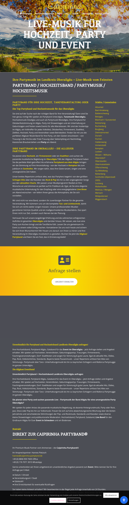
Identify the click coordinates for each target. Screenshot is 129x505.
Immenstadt (100, 145)
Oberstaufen (100, 161)
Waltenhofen (101, 186)
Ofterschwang (101, 167)
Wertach (99, 193)
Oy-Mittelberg (101, 170)
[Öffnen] (124, 500)
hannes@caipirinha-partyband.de (27, 455)
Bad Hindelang (101, 110)
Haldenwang (100, 142)
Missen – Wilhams (103, 154)
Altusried (99, 107)
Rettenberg (100, 174)
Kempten (99, 148)
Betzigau (99, 116)
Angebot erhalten (64, 282)
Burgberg (99, 129)
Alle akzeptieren (111, 495)
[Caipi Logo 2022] (64, 5)
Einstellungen (74, 500)
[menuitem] (25, 14)
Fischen (98, 139)
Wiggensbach (101, 199)
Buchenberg (100, 126)
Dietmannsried (102, 132)
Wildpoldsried (101, 196)
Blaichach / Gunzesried (105, 119)
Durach (98, 135)
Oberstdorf (100, 158)
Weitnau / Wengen (103, 189)
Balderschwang (102, 113)
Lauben (98, 151)
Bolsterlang (100, 123)
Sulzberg (99, 183)
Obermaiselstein (102, 164)
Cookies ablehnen (57, 500)
